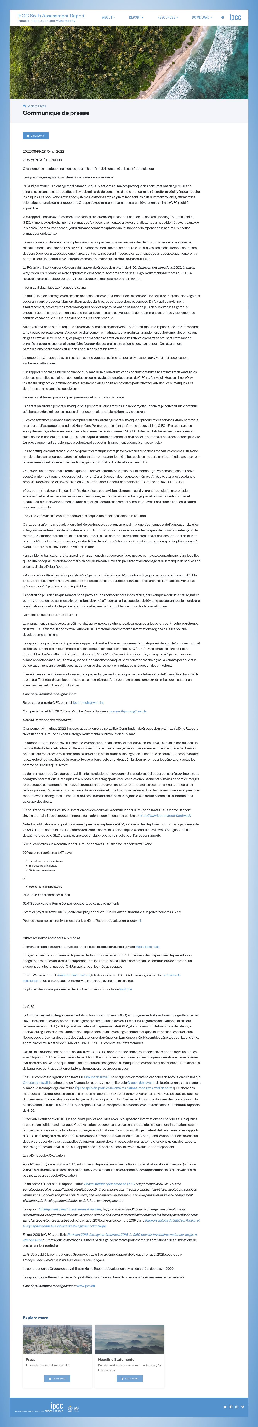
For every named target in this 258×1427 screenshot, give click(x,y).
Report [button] (135, 18)
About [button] (107, 18)
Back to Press (36, 106)
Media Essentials (147, 947)
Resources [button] (166, 18)
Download (35, 135)
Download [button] (200, 18)
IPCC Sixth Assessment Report (51, 18)
